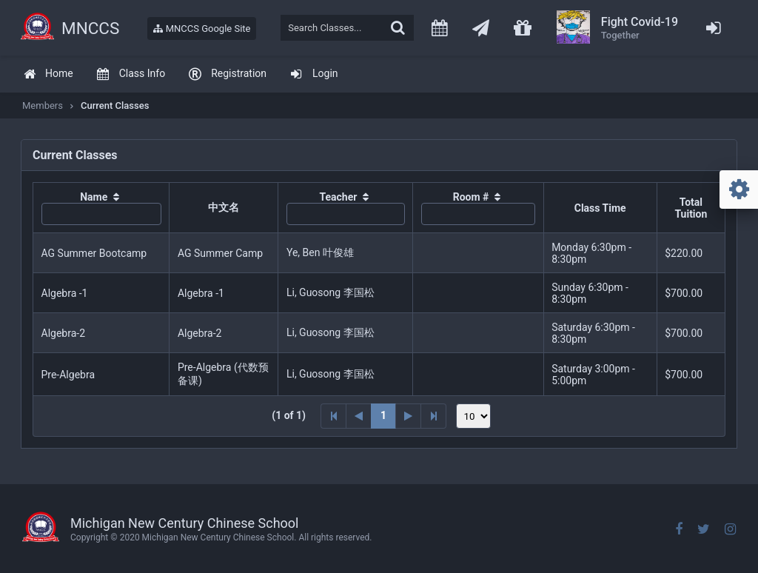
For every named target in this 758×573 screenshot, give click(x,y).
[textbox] (347, 28)
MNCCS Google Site (201, 28)
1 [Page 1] (383, 415)
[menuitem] (48, 74)
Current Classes (115, 105)
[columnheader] (101, 208)
